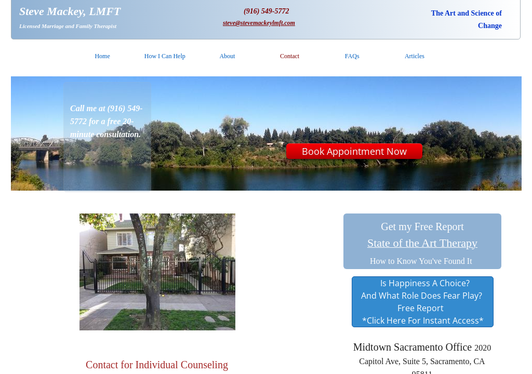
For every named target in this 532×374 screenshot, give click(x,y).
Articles (414, 56)
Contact (289, 56)
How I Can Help (164, 56)
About (227, 56)
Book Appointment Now (354, 151)
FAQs (352, 56)
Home (102, 56)
